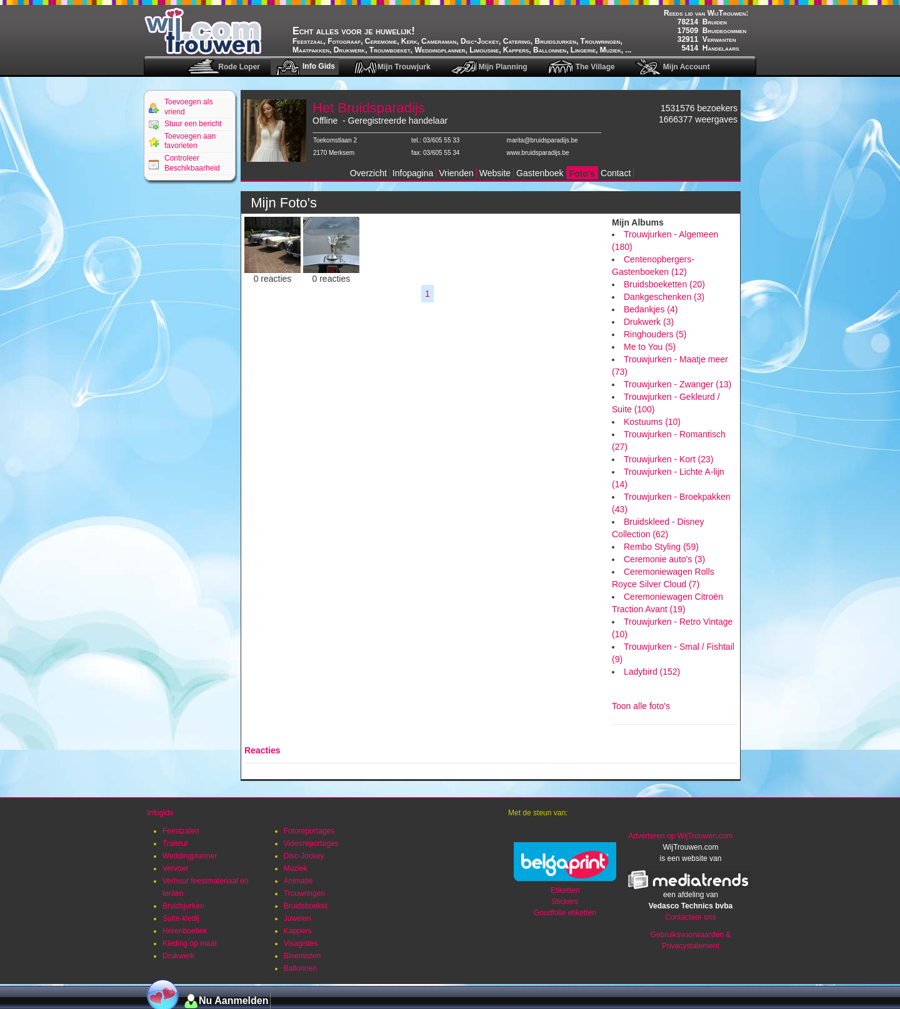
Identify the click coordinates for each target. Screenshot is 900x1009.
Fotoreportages (309, 831)
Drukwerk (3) (649, 322)
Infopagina (412, 173)
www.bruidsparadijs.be (538, 152)
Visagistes (301, 943)
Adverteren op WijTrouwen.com (680, 836)
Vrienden (456, 173)
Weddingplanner (189, 856)
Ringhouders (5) (655, 334)
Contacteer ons (690, 917)
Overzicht (368, 173)
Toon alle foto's (641, 706)
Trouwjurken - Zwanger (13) (677, 384)
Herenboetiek (184, 931)
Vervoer (175, 868)
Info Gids (318, 66)
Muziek (296, 868)
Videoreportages (311, 843)
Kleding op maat (189, 943)
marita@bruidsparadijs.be (542, 140)
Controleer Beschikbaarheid (192, 163)
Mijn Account (686, 66)
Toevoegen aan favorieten (190, 141)
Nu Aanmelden (233, 1000)
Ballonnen (300, 968)
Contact (616, 173)
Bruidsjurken (183, 906)
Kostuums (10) (652, 422)
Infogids (160, 812)
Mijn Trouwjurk (404, 66)
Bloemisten (302, 956)
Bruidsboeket (306, 906)
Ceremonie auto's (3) (664, 559)
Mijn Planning (503, 66)
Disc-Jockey (304, 856)
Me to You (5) (650, 347)
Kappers (298, 931)
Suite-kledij (180, 918)
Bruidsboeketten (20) (664, 284)
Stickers (565, 901)
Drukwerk (178, 956)
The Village (595, 66)
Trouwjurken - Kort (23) (668, 459)
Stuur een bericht (192, 123)
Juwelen (297, 918)
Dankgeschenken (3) (664, 297)
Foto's (582, 174)
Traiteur (175, 843)
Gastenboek (540, 173)
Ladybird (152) (652, 672)
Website (495, 173)
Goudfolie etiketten (565, 912)
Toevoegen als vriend (188, 106)
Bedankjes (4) (651, 309)
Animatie (298, 881)
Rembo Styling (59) (661, 547)
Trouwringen (304, 893)
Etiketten (565, 890)
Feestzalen (180, 831)
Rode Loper (239, 66)
